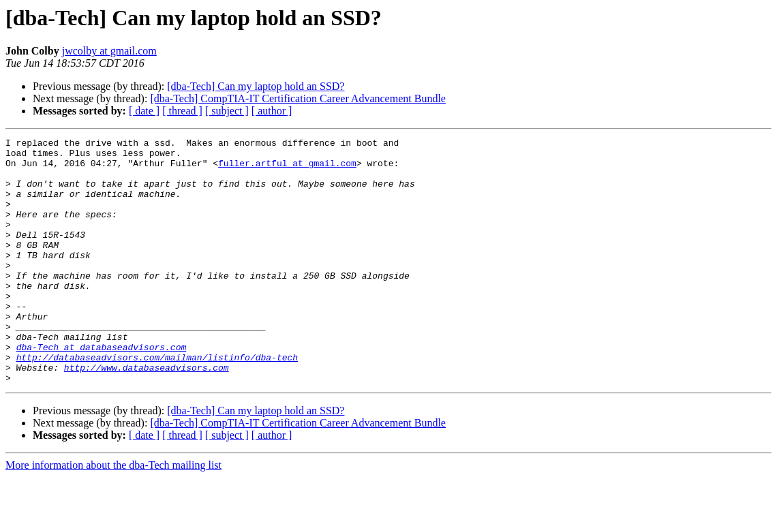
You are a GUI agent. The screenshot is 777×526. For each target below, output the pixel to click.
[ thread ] (182, 111)
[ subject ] (227, 111)
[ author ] (272, 111)
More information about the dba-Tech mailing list (113, 514)
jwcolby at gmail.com (109, 51)
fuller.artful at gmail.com (287, 169)
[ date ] (144, 111)
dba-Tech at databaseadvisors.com (101, 390)
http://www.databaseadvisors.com (146, 414)
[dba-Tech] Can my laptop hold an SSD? (255, 86)
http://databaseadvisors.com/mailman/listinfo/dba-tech (157, 402)
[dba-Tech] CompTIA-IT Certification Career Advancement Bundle (298, 98)
